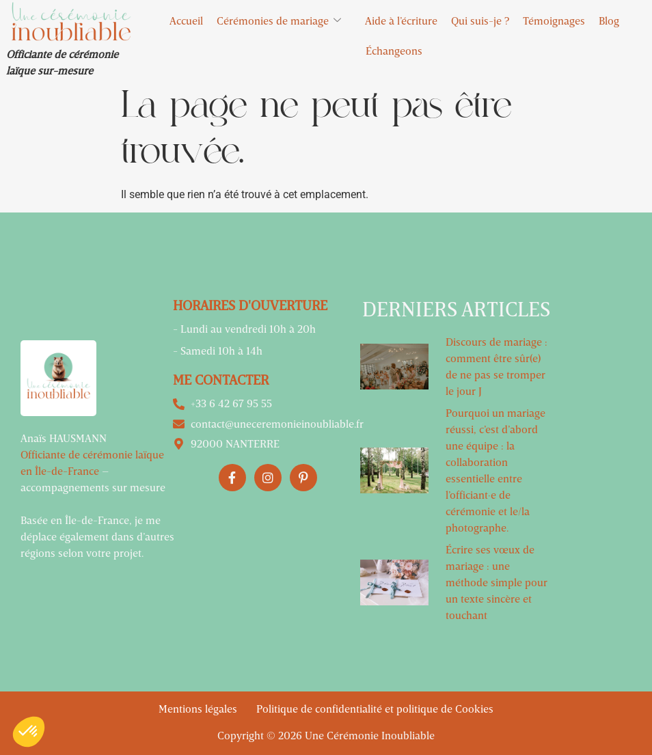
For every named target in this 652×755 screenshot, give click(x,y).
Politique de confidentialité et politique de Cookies (374, 708)
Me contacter (221, 379)
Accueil (186, 20)
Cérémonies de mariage (284, 20)
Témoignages (554, 20)
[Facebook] (232, 477)
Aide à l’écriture (401, 20)
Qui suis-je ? (480, 20)
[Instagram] (268, 477)
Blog (609, 20)
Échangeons (394, 50)
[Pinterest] (303, 477)
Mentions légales (199, 708)
